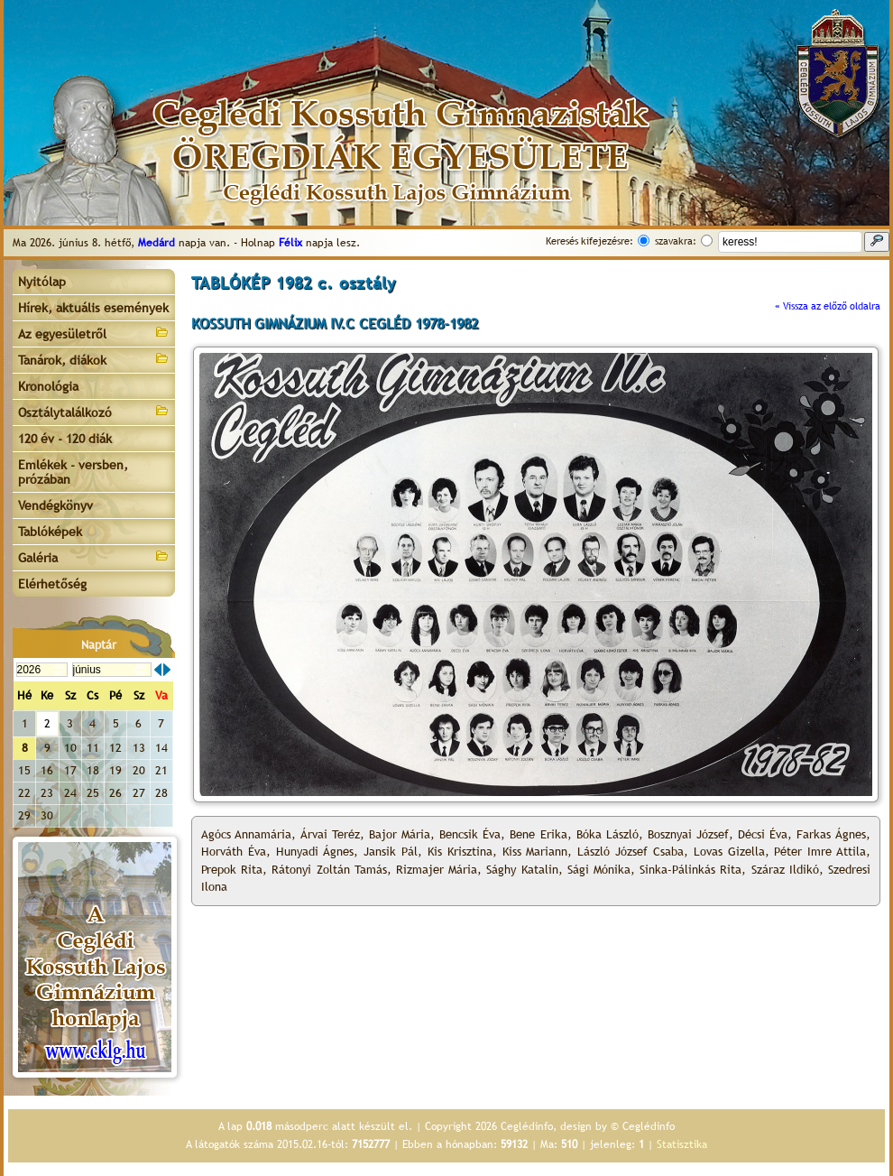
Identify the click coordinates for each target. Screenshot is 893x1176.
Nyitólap (42, 281)
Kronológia (48, 386)
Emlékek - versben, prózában (73, 472)
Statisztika (682, 1144)
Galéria (94, 556)
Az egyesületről (94, 332)
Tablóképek (50, 531)
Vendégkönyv (55, 505)
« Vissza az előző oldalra (827, 306)
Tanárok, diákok (94, 358)
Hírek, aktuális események (93, 308)
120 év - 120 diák (65, 438)
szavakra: (675, 241)
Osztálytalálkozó (94, 411)
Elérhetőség (52, 584)
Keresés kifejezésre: (589, 241)
